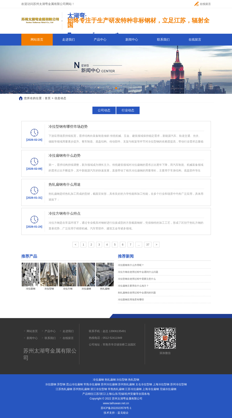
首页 (48, 98)
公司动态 (104, 110)
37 (147, 244)
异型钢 (61, 384)
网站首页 (37, 39)
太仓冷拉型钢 (143, 384)
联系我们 (163, 39)
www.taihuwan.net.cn (116, 403)
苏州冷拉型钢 (178, 384)
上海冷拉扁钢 (150, 389)
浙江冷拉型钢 (98, 389)
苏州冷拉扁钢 (109, 384)
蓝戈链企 (123, 412)
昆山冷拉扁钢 (74, 384)
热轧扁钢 (110, 379)
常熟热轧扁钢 (116, 389)
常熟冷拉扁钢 (92, 384)
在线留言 (202, 4)
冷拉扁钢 (98, 379)
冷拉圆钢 (50, 384)
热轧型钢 (133, 379)
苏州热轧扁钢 (126, 384)
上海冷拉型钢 (161, 384)
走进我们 (68, 39)
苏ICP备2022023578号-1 (116, 408)
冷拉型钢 (121, 379)
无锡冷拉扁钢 (168, 389)
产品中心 (100, 39)
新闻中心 (131, 39)
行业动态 (127, 110)
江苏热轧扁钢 (64, 389)
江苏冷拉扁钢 (133, 389)
